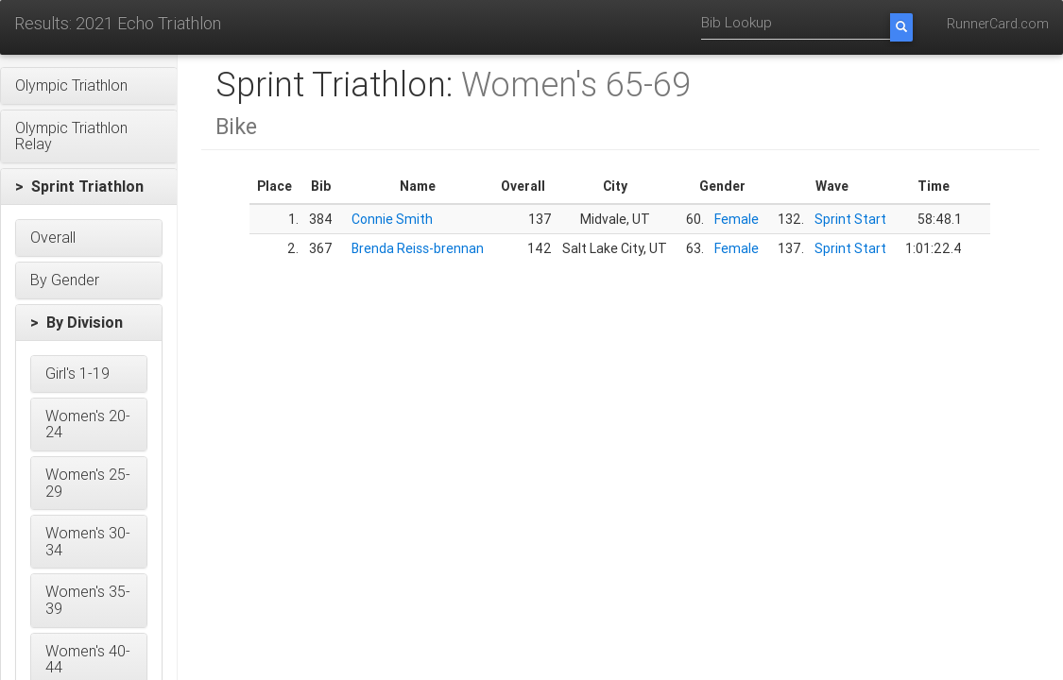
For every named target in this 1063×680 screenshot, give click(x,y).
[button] (89, 86)
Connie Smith (392, 219)
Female (736, 219)
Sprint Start (850, 219)
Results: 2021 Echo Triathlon (117, 23)
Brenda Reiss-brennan (417, 248)
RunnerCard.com (998, 23)
